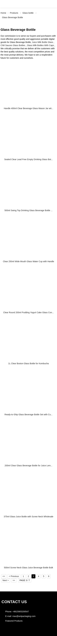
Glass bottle (28, 13)
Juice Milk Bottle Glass (42, 42)
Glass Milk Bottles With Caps (40, 45)
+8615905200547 (20, 611)
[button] (5, 4)
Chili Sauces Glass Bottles (13, 45)
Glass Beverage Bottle (12, 17)
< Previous (14, 576)
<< (4, 576)
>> (14, 580)
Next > (6, 580)
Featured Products (13, 621)
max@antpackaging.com (23, 616)
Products (14, 13)
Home (3, 13)
